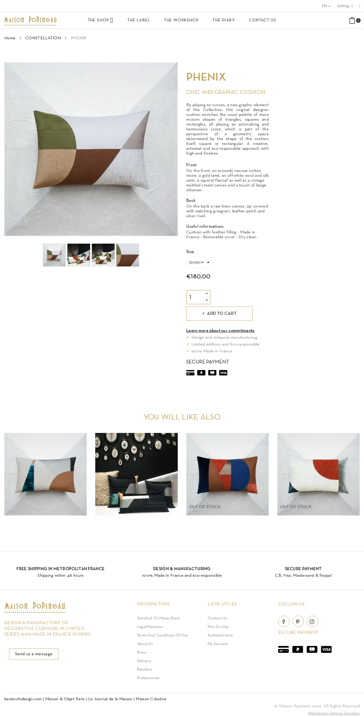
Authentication (220, 635)
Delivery (144, 661)
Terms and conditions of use (162, 635)
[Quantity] (195, 297)
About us (145, 644)
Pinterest (298, 621)
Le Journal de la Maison (110, 699)
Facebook (283, 621)
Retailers (144, 669)
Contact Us (217, 618)
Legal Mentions (150, 627)
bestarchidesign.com (23, 699)
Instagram (312, 621)
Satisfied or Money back (158, 618)
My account (218, 644)
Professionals (148, 678)
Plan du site (218, 627)
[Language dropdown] (327, 6)
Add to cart (221, 314)
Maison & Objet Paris (65, 699)
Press (142, 652)
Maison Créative (151, 699)
